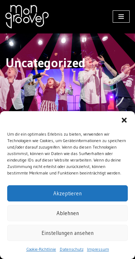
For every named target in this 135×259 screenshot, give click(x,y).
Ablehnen (68, 213)
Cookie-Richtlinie (41, 249)
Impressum (98, 249)
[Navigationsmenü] (121, 16)
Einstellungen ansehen (67, 233)
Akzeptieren (67, 193)
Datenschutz (72, 249)
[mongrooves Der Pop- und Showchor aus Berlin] (27, 16)
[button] (124, 120)
